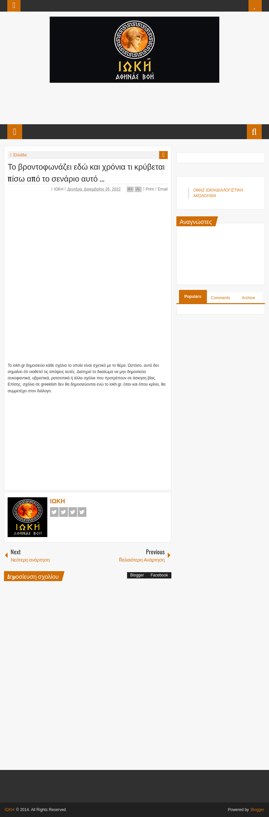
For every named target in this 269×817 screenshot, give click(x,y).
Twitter (63, 512)
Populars (192, 296)
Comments (220, 298)
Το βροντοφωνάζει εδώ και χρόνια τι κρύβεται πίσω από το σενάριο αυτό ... (86, 172)
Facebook (54, 512)
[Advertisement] (134, 103)
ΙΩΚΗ (59, 189)
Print (148, 189)
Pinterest (82, 512)
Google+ (72, 512)
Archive (248, 298)
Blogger (137, 575)
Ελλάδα (19, 155)
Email (161, 189)
